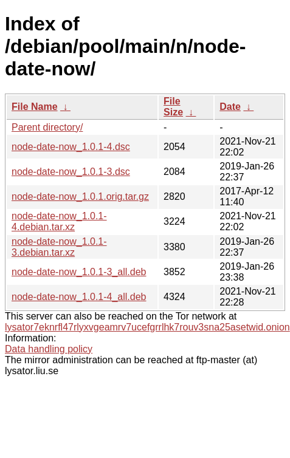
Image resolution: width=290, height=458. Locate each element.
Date (230, 106)
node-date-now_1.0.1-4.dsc (71, 147)
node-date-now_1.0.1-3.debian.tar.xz (59, 247)
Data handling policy (48, 349)
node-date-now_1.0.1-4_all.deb (79, 297)
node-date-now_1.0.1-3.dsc (71, 171)
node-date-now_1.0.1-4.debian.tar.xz (59, 221)
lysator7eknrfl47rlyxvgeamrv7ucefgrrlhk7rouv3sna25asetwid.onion (147, 327)
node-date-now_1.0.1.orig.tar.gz (80, 196)
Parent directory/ (47, 127)
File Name (35, 106)
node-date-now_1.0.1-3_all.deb (79, 272)
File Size (173, 106)
